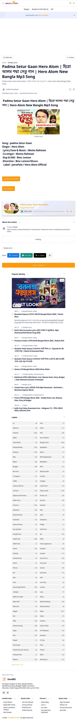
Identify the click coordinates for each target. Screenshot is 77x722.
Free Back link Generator (46, 711)
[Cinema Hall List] (25, 486)
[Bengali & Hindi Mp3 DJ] (40, 9)
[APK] (52, 433)
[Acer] (52, 423)
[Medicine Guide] (25, 597)
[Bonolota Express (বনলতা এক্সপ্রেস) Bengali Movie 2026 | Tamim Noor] (38, 293)
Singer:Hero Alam (27, 207)
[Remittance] (52, 659)
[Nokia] (52, 616)
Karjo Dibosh (7, 702)
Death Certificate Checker (9, 708)
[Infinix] (25, 563)
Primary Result (27, 705)
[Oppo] (25, 631)
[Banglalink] (52, 447)
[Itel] (25, 573)
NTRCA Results (27, 710)
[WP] (52, 9)
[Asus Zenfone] (52, 438)
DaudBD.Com (13, 718)
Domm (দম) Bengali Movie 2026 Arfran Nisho (32, 369)
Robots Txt (63, 705)
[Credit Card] (52, 486)
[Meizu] (52, 597)
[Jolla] (52, 577)
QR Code (63, 710)
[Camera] (52, 476)
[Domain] (52, 500)
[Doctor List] (52, 496)
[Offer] (25, 621)
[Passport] (52, 635)
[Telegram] (7, 692)
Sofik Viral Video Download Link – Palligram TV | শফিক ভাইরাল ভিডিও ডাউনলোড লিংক (39, 409)
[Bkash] (25, 462)
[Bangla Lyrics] (8, 248)
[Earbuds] (52, 505)
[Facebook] (25, 520)
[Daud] (12, 89)
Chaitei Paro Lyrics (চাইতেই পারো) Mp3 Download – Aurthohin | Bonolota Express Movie (39, 388)
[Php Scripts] (25, 645)
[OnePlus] (52, 621)
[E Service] (25, 505)
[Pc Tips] (52, 640)
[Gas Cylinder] (25, 529)
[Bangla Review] (28, 311)
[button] (3, 3)
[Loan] (52, 592)
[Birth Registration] (52, 457)
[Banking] (25, 452)
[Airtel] (52, 428)
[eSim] (52, 515)
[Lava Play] (52, 582)
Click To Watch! (43, 15)
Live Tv (43, 705)
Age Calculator (65, 702)
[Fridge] (52, 524)
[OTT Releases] (52, 631)
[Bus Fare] (25, 471)
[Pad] (25, 635)
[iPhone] (25, 568)
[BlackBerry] (52, 462)
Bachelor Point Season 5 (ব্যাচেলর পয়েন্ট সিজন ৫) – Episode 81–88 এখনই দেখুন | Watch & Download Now (39, 349)
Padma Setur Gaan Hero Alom (34, 204)
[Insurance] (52, 563)
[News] (35, 311)
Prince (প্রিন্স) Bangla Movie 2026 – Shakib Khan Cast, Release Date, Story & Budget (38, 399)
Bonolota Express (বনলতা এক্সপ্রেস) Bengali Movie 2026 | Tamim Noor (39, 315)
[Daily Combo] (52, 491)
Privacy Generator (66, 707)
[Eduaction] (25, 510)
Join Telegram (8, 189)
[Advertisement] (38, 36)
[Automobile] (25, 442)
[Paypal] (25, 640)
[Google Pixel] (25, 534)
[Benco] (52, 452)
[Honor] (25, 549)
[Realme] (25, 659)
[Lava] (25, 582)
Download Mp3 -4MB (11, 179)
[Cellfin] (25, 481)
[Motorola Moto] (52, 606)
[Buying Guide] (52, 471)
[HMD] (52, 539)
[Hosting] (25, 553)
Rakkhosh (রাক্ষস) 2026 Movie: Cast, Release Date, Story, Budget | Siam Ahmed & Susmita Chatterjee (40, 378)
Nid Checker (7, 712)
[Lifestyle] (25, 592)
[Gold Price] (52, 529)
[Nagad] (25, 611)
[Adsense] (25, 428)
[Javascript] (52, 573)
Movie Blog (45, 702)
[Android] (25, 433)
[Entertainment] (28, 356)
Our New (44, 707)
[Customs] (25, 491)
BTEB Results (26, 707)
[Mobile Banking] (52, 602)
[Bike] (25, 457)
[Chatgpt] (52, 481)
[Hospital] (52, 549)
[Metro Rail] (25, 602)
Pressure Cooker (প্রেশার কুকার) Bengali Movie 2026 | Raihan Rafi (39, 341)
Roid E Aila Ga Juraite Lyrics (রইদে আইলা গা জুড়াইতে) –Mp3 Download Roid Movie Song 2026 (37, 331)
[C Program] (25, 476)
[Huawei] (52, 553)
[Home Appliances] (52, 544)
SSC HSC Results (27, 702)
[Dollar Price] (25, 500)
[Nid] (25, 616)
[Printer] (52, 650)
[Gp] (52, 534)
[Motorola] (25, 606)
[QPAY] (52, 655)
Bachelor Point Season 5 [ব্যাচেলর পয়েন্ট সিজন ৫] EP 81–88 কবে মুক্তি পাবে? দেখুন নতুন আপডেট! (39, 360)
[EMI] (52, 510)
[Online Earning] (25, 626)
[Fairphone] (52, 520)
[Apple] (25, 438)
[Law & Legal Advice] (25, 587)
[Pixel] (52, 645)
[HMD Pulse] (25, 544)
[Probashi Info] (25, 655)
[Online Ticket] (52, 626)
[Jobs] (25, 577)
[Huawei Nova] (25, 558)
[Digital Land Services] (25, 496)
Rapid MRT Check (9, 705)
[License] (52, 587)
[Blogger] (27, 9)
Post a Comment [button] (38, 265)
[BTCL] (52, 467)
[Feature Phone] (25, 524)
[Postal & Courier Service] (25, 650)
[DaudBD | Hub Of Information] (11, 3)
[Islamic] (52, 568)
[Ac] (25, 423)
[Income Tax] (52, 558)
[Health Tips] (25, 539)
